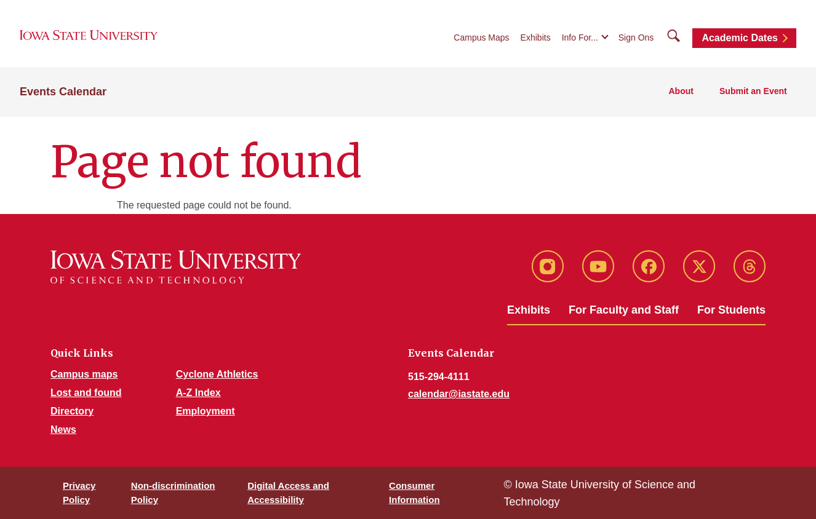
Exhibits (536, 38)
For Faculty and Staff (624, 310)
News (63, 429)
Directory (72, 411)
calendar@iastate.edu (459, 394)
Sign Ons (636, 38)
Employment (205, 411)
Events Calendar (63, 93)
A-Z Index (198, 392)
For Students (731, 310)
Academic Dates (740, 38)
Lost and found (86, 392)
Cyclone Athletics (217, 374)
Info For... (580, 38)
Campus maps (84, 374)
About (683, 93)
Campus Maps (481, 38)
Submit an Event (754, 93)
